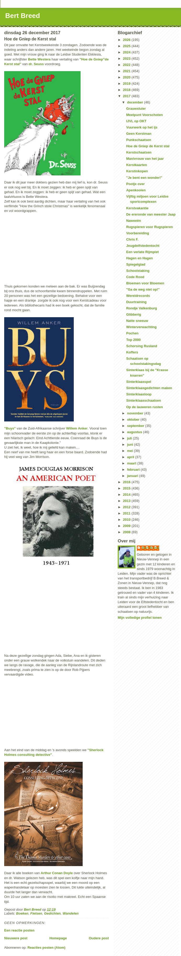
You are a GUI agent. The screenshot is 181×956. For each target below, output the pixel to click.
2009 (127, 526)
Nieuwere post (15, 938)
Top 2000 (133, 340)
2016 (127, 482)
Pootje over (135, 184)
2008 (127, 532)
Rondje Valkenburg (141, 308)
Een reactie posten (19, 930)
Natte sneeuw (137, 321)
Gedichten (52, 913)
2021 (127, 71)
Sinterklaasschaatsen (143, 400)
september (136, 426)
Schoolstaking (137, 271)
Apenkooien (135, 190)
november (135, 413)
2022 (127, 65)
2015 (127, 488)
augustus (135, 432)
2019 (127, 83)
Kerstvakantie (137, 208)
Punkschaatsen (138, 140)
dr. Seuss (36, 64)
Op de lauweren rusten (144, 407)
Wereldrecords (138, 296)
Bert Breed (22, 16)
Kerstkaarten (136, 165)
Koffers (132, 352)
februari (134, 469)
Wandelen (70, 913)
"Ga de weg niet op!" (143, 289)
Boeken (22, 913)
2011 (127, 513)
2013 (127, 501)
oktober (133, 419)
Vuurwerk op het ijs (141, 127)
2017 (127, 96)
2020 (127, 77)
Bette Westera (39, 59)
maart (132, 463)
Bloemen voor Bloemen (145, 283)
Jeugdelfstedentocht (142, 246)
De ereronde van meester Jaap (151, 214)
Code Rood (135, 277)
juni (130, 444)
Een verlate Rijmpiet (142, 252)
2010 (127, 520)
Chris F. (132, 239)
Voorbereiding (137, 233)
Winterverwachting (141, 327)
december (135, 102)
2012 (127, 507)
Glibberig (133, 314)
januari (133, 476)
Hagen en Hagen (139, 258)
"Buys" (10, 428)
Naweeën (133, 221)
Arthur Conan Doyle (57, 873)
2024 (127, 52)
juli (130, 438)
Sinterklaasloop (138, 394)
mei (130, 451)
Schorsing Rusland (141, 346)
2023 (127, 58)
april (131, 457)
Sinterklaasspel (138, 382)
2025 (127, 46)
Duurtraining (136, 302)
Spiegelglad (135, 264)
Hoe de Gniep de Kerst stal (147, 146)
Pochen (132, 333)
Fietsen (36, 913)
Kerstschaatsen (138, 152)
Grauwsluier (136, 109)
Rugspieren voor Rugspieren (149, 227)
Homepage (58, 938)
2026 (127, 40)
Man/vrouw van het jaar (145, 159)
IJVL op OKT (136, 121)
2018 (127, 90)
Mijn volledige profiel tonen (140, 618)
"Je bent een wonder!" (144, 178)
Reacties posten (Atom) (46, 947)
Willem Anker (77, 428)
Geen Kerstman (138, 134)
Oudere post (99, 938)
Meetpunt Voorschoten (144, 115)
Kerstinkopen (137, 171)
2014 (127, 495)
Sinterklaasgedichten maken (149, 388)
